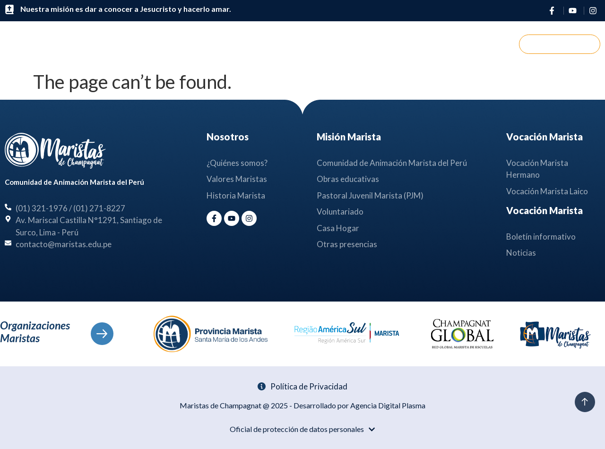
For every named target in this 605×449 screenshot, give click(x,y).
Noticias (375, 44)
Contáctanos (441, 44)
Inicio (170, 44)
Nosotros (224, 44)
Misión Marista (301, 44)
